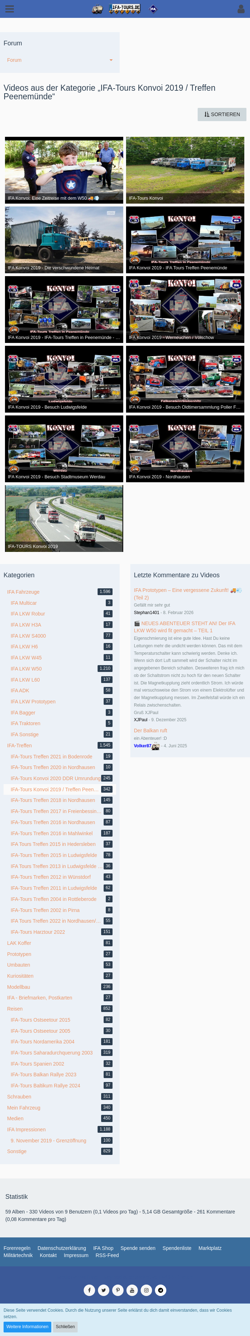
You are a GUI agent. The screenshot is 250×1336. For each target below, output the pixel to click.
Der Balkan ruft (150, 730)
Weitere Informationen (27, 1326)
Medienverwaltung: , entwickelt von (125, 1277)
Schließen (65, 1326)
